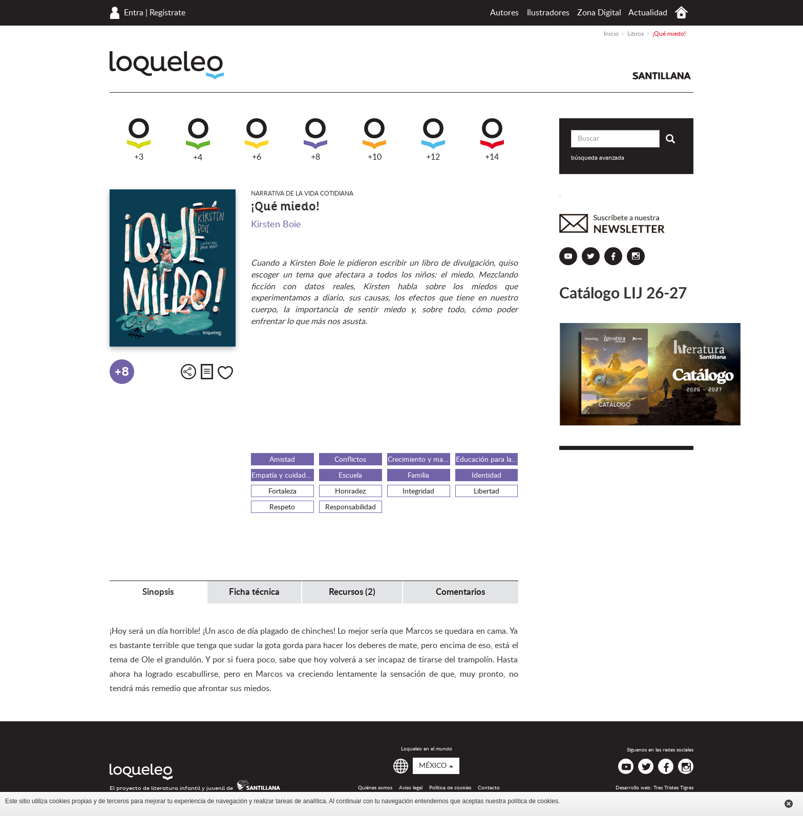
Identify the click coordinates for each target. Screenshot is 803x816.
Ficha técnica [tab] (254, 592)
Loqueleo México (167, 65)
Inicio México (681, 12)
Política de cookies (450, 787)
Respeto (282, 507)
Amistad (282, 459)
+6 (256, 139)
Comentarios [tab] (460, 592)
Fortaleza (282, 491)
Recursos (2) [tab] (352, 592)
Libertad (486, 491)
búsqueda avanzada (597, 158)
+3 (139, 139)
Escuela (350, 475)
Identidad (486, 475)
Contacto (489, 787)
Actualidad (647, 13)
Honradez (350, 491)
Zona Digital (599, 13)
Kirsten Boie (276, 224)
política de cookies (533, 801)
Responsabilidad (350, 507)
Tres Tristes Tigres (673, 787)
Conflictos (350, 459)
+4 (198, 140)
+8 (315, 139)
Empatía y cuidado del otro (282, 475)
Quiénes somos (375, 787)
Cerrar (789, 804)
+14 (492, 139)
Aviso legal (410, 787)
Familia (418, 475)
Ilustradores (548, 13)
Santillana (661, 75)
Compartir (188, 371)
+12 (433, 139)
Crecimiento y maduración (419, 459)
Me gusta (225, 372)
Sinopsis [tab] (158, 592)
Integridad (418, 491)
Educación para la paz (487, 459)
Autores (504, 13)
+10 (374, 139)
